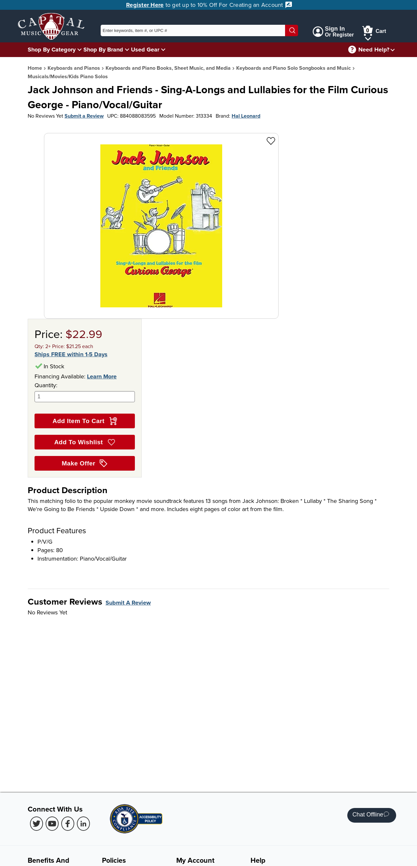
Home (35, 68)
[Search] (291, 30)
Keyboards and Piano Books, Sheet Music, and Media (168, 68)
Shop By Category (52, 49)
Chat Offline (370, 815)
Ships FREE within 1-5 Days (71, 354)
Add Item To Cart (84, 421)
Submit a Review (84, 116)
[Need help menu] (392, 49)
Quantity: (85, 391)
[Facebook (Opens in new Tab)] (67, 823)
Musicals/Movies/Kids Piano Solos (68, 76)
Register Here (145, 5)
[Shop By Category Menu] (79, 49)
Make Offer (85, 463)
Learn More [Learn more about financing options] (102, 376)
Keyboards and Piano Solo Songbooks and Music (293, 68)
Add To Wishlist (84, 442)
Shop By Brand (103, 49)
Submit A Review (128, 602)
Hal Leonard (246, 116)
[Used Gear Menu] (163, 49)
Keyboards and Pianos (74, 68)
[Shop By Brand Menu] (127, 49)
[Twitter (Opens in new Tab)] (36, 823)
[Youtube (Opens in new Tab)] (52, 823)
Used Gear (145, 49)
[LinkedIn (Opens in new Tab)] (83, 823)
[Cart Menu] (368, 37)
